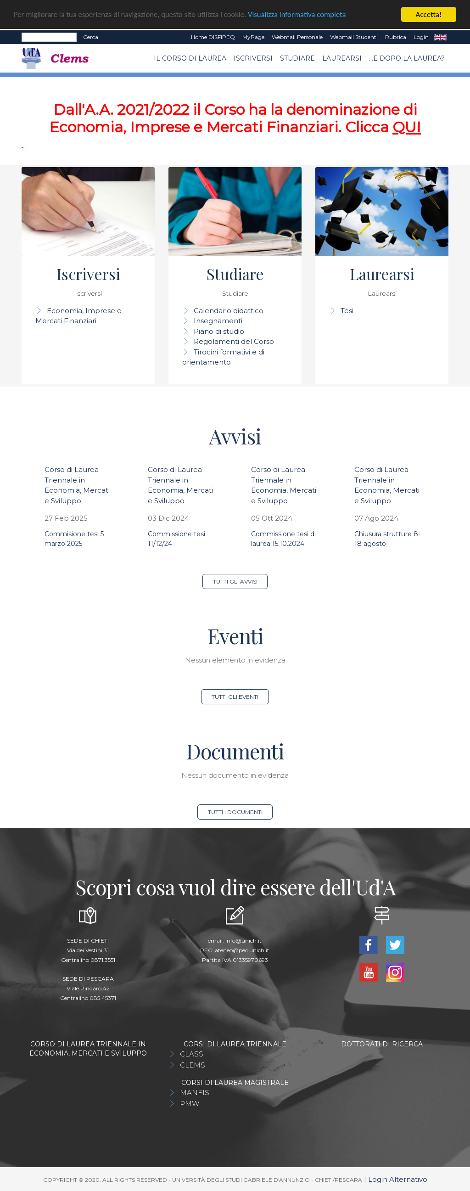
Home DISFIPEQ (213, 37)
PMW (189, 1103)
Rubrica (395, 37)
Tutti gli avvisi (235, 581)
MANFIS (194, 1092)
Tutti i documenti (235, 812)
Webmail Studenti (354, 37)
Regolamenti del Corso (234, 341)
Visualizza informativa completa (302, 15)
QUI (406, 127)
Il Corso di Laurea (190, 58)
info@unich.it (243, 940)
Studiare (297, 58)
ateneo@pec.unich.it (242, 950)
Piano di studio (219, 331)
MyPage (253, 37)
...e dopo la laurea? (407, 58)
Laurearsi (342, 58)
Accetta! (429, 14)
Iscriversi (253, 58)
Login (421, 37)
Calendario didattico (228, 310)
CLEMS (192, 1065)
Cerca (90, 37)
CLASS (191, 1054)
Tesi (347, 310)
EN (440, 37)
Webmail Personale (297, 37)
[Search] (49, 37)
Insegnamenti (218, 320)
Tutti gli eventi (235, 696)
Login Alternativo (397, 1179)
